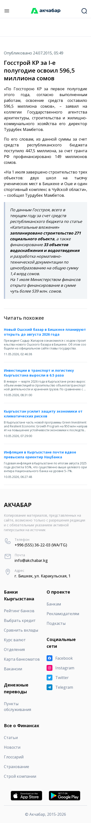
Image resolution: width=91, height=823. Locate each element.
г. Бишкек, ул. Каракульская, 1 (43, 576)
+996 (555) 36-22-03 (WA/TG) (41, 545)
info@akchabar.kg (31, 560)
